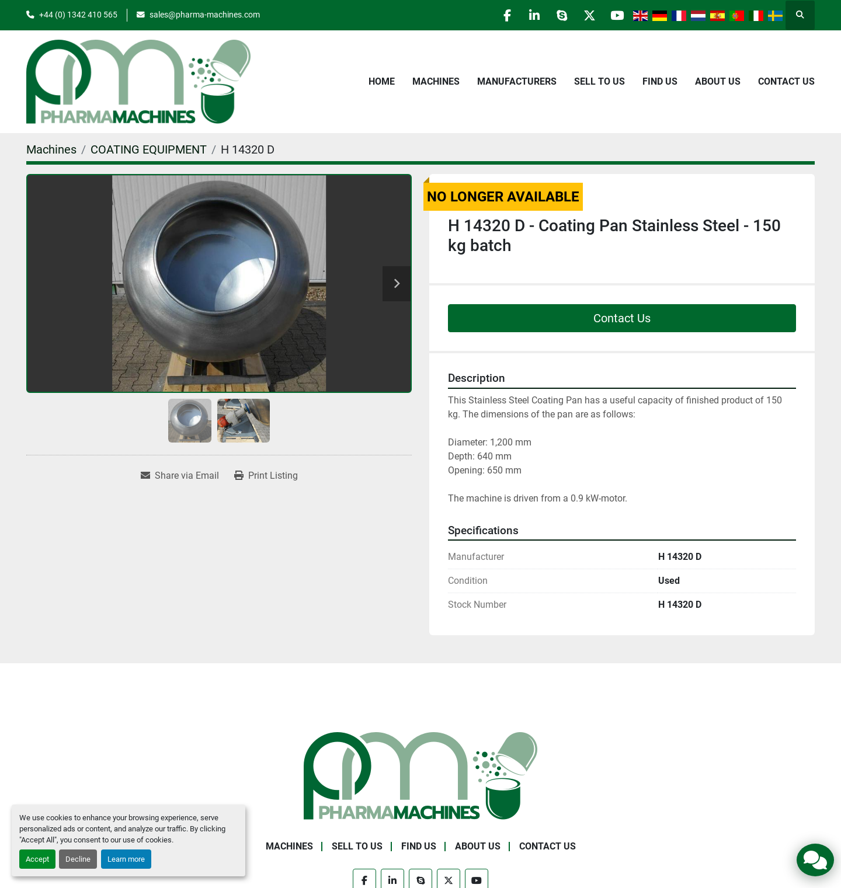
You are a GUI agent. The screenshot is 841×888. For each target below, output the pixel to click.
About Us (718, 81)
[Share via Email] (180, 476)
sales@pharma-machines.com (205, 14)
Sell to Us (599, 81)
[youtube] (615, 15)
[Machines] (51, 149)
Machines (436, 81)
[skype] (556, 15)
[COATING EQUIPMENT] (149, 149)
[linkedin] (526, 15)
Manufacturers (517, 81)
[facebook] (496, 15)
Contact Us (786, 81)
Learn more (126, 859)
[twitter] (585, 15)
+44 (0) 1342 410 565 (78, 14)
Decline (78, 859)
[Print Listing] (266, 476)
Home (382, 81)
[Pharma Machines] (420, 775)
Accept (37, 859)
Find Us (659, 81)
